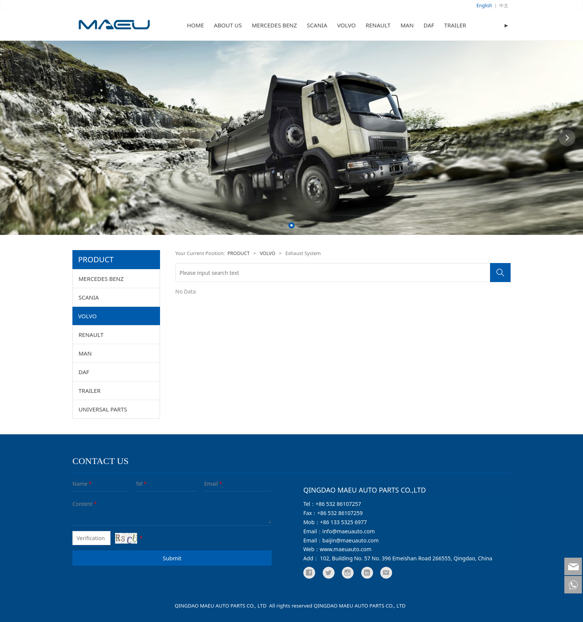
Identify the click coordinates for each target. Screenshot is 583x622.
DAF (429, 25)
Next (567, 137)
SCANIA (317, 25)
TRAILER (455, 25)
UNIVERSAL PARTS (102, 409)
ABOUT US (228, 25)
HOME (195, 25)
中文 (503, 5)
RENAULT (378, 25)
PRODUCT (238, 253)
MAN (407, 25)
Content (77, 503)
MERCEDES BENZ (274, 25)
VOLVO (346, 25)
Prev (16, 137)
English (484, 5)
